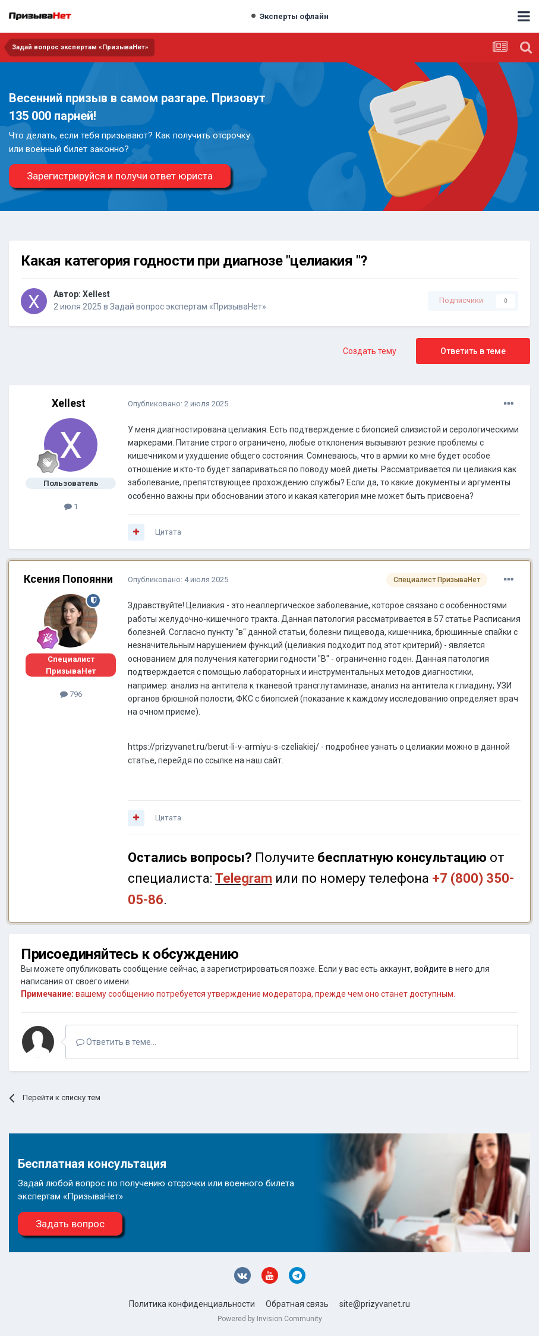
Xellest (96, 294)
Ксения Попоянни (68, 579)
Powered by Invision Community (270, 1319)
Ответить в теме (473, 351)
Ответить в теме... (116, 1042)
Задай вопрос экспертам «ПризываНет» (188, 306)
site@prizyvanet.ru (374, 1304)
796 (71, 694)
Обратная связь (297, 1304)
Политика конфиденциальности (192, 1304)
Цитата (168, 532)
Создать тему (369, 351)
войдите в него (443, 969)
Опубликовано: (178, 403)
